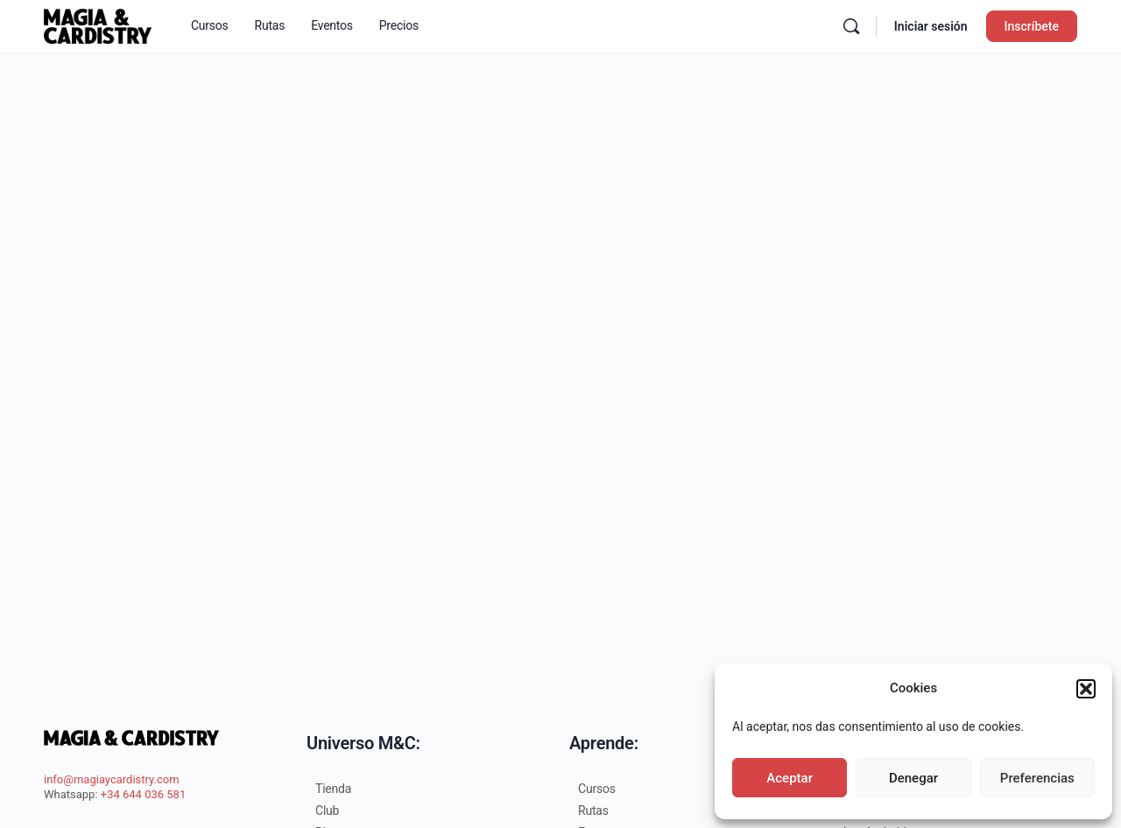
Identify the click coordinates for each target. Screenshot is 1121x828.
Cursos (597, 789)
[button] (1086, 689)
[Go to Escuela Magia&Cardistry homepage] (98, 24)
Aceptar (789, 778)
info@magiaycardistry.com (112, 779)
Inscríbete (1032, 26)
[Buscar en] (851, 26)
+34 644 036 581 (143, 794)
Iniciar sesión (931, 26)
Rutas (593, 810)
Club (327, 810)
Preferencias (1037, 778)
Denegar (913, 778)
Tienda (333, 789)
